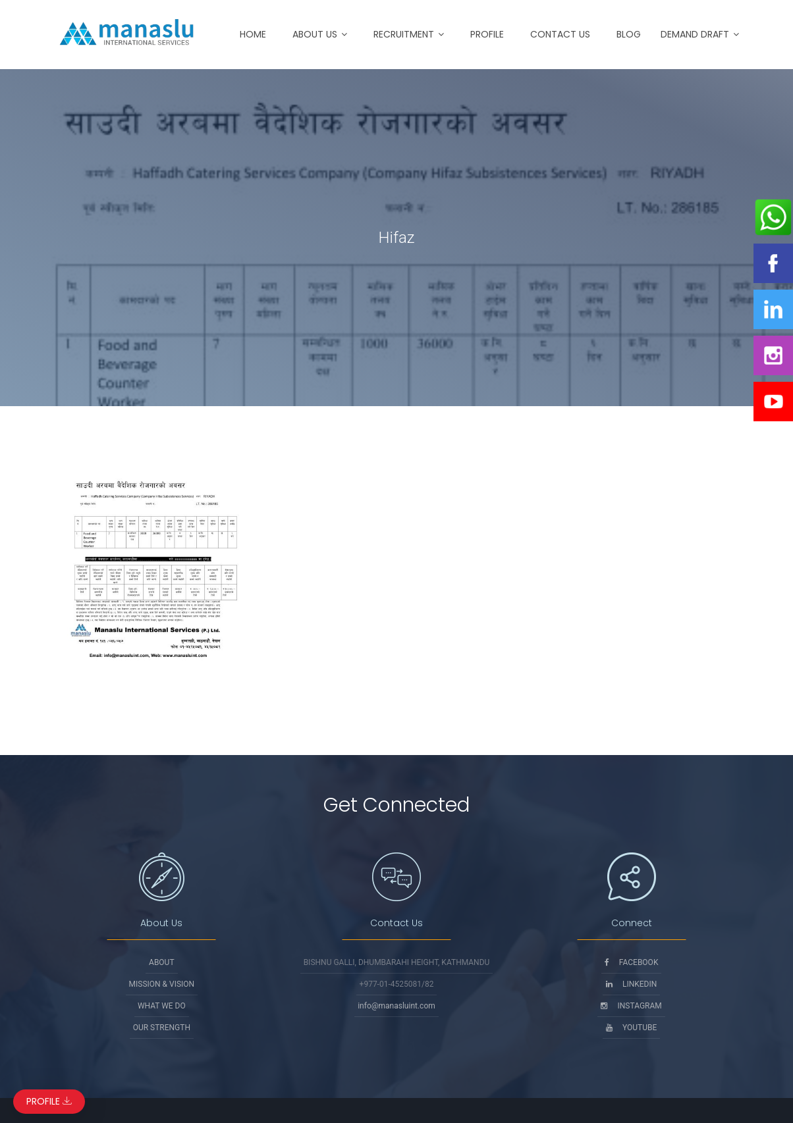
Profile (487, 34)
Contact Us (560, 34)
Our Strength (161, 1027)
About (162, 962)
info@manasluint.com (396, 1005)
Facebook (632, 962)
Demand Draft (695, 34)
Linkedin (631, 984)
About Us (314, 34)
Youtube (631, 1027)
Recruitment (403, 34)
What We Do (162, 1005)
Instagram (631, 1005)
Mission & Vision (162, 984)
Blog (628, 34)
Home (253, 34)
